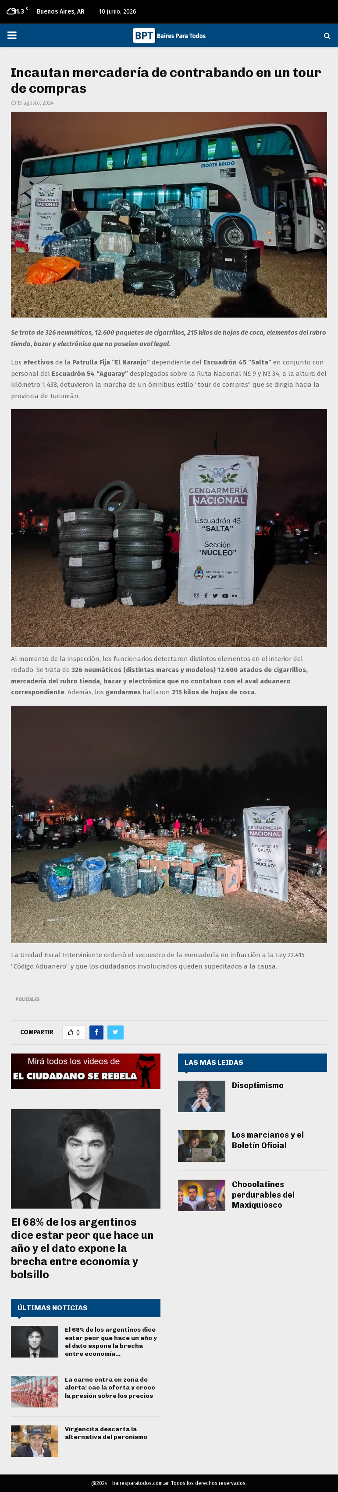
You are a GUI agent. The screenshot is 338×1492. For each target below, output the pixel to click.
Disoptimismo (258, 1085)
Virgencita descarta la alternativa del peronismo (106, 1433)
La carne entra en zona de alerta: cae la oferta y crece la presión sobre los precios (110, 1387)
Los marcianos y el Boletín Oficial (268, 1140)
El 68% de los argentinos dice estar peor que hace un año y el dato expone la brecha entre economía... (111, 1342)
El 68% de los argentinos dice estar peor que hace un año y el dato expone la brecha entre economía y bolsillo (82, 1248)
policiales (27, 999)
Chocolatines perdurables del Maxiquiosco (263, 1195)
